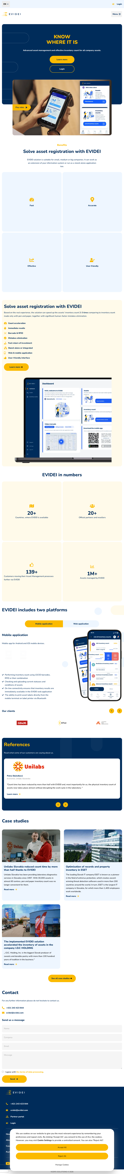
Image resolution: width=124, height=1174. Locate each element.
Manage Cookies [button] (62, 1164)
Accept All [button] (62, 1147)
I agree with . (24, 1072)
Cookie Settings (44, 1140)
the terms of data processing (29, 1072)
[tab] (44, 623)
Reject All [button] (62, 1156)
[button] (111, 710)
